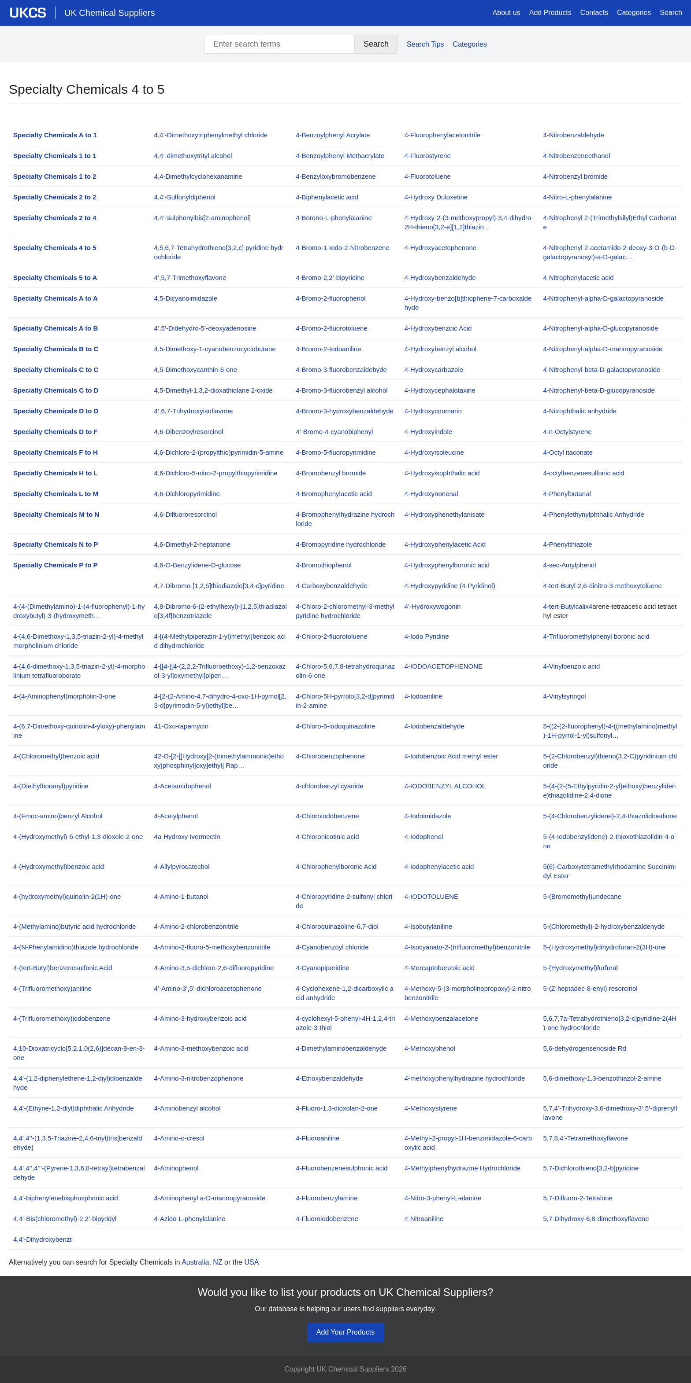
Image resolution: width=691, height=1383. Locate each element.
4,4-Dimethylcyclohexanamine (198, 176)
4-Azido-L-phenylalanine (190, 1218)
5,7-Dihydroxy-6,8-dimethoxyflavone (596, 1218)
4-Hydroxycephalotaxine (440, 390)
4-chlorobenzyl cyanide (329, 786)
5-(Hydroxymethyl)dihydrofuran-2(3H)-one (604, 947)
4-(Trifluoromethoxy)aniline (52, 988)
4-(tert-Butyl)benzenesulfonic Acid (62, 967)
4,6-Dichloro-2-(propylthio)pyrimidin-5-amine (218, 452)
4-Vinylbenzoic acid (571, 666)
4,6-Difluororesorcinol (185, 514)
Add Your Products (345, 1332)
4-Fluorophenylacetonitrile (443, 135)
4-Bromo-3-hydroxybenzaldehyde (345, 411)
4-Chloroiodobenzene (327, 816)
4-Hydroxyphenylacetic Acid (445, 544)
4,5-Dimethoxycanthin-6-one (195, 369)
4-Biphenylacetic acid (327, 197)
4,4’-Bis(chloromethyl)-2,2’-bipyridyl (64, 1218)
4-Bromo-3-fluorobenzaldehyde (341, 369)
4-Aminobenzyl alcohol (187, 1108)
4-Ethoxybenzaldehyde (329, 1078)
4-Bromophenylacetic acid (334, 493)
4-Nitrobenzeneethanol (576, 155)
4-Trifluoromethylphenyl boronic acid (596, 636)
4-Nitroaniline (424, 1218)
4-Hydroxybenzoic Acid (438, 328)
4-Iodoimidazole (428, 816)
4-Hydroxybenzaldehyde (440, 277)
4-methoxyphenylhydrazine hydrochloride (465, 1078)
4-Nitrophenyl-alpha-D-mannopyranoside (602, 349)
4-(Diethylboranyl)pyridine (51, 786)
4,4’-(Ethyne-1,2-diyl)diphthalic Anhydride (73, 1108)
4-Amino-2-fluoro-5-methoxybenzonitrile (212, 947)
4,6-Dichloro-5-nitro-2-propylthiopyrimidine (216, 473)
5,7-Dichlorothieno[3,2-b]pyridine (591, 1168)
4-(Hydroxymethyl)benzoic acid (58, 866)
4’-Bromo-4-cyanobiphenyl (334, 431)
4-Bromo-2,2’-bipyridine (330, 277)
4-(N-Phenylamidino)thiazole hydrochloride (75, 947)
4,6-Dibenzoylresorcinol (188, 431)
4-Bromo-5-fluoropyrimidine (336, 452)
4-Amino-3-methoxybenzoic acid (201, 1048)
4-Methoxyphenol (430, 1048)
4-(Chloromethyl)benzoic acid (56, 756)
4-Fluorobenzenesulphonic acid (341, 1168)
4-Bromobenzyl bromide (331, 473)
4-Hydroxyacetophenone (440, 247)
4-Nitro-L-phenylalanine (577, 197)
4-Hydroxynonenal (431, 493)
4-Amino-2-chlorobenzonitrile (196, 926)
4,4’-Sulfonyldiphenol (184, 197)
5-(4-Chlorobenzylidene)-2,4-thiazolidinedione (610, 816)
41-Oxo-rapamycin (181, 726)
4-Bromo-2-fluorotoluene (332, 328)
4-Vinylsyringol (564, 696)
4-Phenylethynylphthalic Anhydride (593, 514)
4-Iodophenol (424, 836)
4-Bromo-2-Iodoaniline (328, 349)
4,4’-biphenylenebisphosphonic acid (65, 1198)
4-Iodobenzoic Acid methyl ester (451, 756)
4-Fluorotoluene (428, 176)
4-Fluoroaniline (317, 1138)
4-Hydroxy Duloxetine (436, 197)
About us (506, 12)
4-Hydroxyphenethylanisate (445, 514)
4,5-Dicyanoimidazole (185, 298)
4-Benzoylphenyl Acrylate (333, 135)
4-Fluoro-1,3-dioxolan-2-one (337, 1108)
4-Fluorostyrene (428, 155)
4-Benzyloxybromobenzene (336, 176)
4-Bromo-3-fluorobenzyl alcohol (341, 390)
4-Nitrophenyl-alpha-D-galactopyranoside (603, 298)
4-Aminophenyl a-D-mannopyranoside (210, 1198)
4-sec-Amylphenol (569, 565)
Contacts (594, 12)
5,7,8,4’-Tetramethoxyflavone (585, 1138)
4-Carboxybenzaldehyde (332, 585)
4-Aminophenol (176, 1168)
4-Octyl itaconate (568, 452)
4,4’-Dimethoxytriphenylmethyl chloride (211, 135)
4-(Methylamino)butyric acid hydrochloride (74, 926)
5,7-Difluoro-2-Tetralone (578, 1198)
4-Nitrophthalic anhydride (580, 411)
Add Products (550, 12)
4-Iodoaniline (423, 696)
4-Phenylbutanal (567, 493)
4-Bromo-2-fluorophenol (330, 298)
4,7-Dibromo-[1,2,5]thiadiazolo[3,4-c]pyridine (219, 585)
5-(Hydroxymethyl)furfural (580, 967)
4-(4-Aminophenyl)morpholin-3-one (64, 696)
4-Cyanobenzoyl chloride (332, 947)
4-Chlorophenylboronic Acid (336, 866)
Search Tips (425, 44)
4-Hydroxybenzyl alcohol (440, 349)
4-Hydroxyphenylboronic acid (447, 565)
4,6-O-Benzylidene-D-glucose (197, 565)
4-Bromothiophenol (324, 565)
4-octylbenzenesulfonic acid (583, 473)
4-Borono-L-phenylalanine (334, 217)
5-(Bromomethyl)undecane (582, 896)
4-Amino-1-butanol (181, 896)
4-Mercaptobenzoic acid (440, 967)
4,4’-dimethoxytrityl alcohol (193, 155)
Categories (634, 12)
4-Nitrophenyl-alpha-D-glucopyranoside (600, 328)
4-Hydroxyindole (428, 431)
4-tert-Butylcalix (565, 606)
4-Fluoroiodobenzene (327, 1218)
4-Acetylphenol (176, 816)
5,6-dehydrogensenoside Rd (584, 1048)
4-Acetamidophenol (182, 786)
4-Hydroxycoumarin (433, 411)
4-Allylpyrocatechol (182, 866)
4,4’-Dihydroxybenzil (43, 1239)
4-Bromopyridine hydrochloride (341, 544)
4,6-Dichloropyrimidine (187, 493)
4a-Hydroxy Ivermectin (187, 836)
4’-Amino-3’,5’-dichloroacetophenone (208, 988)
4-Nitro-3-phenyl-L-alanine (443, 1198)
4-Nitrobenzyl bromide (575, 176)
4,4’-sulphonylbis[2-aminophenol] (202, 217)
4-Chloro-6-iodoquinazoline (335, 726)
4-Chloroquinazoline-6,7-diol (337, 926)
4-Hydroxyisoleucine (434, 452)
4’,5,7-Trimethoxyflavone (190, 277)
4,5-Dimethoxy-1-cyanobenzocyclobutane (215, 349)
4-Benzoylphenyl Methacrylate (340, 155)
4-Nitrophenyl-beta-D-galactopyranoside (601, 369)
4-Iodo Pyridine (427, 636)
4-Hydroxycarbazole (434, 369)
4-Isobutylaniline (428, 926)
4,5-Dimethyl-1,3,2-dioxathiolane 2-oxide (213, 390)
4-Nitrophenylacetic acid (578, 277)
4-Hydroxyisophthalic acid (442, 473)
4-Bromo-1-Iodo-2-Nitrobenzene (343, 247)
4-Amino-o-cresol (179, 1138)
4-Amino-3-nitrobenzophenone (199, 1078)
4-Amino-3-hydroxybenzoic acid (200, 1018)
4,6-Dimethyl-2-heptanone (192, 544)
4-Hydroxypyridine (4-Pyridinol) (450, 585)
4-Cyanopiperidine (322, 967)
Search (671, 12)
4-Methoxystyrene (431, 1108)
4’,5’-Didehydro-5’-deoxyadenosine (205, 328)
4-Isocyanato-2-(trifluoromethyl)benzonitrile (467, 947)
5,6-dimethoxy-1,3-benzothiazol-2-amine (602, 1078)
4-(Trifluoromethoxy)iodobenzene (61, 1018)
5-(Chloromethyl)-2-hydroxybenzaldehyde (604, 926)
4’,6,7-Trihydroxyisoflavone (193, 411)
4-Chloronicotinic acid (327, 836)
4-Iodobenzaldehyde (434, 726)
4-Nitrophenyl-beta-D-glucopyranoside (598, 390)
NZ (217, 1262)
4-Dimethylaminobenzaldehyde (341, 1048)
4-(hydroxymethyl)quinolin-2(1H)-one (67, 896)
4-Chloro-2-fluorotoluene (332, 636)
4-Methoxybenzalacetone (442, 1018)
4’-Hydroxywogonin (433, 606)
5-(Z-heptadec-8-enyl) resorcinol (590, 988)
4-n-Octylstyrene (567, 431)
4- (444, 666)
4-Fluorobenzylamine (326, 1198)
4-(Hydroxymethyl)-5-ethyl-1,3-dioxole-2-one (78, 836)
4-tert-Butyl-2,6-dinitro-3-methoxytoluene (602, 585)
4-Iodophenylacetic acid (439, 866)
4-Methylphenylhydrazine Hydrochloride (462, 1168)
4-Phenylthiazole (567, 544)
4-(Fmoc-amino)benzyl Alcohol (58, 816)
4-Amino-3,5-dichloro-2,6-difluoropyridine (214, 967)
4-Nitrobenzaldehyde (573, 135)
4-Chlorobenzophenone (330, 756)
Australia (195, 1262)
